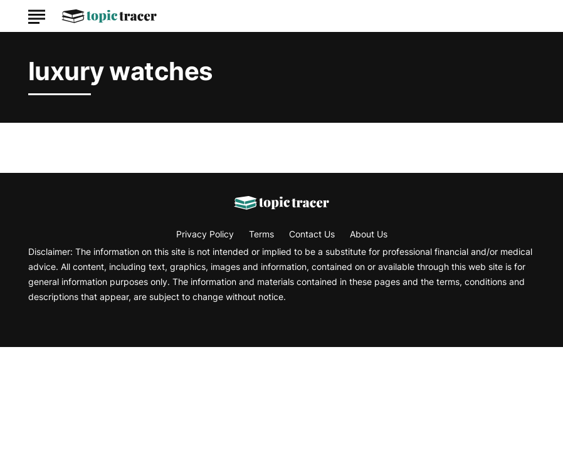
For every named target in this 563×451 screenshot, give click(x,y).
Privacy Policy (205, 234)
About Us (368, 234)
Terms (261, 234)
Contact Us (312, 234)
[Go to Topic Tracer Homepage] (109, 16)
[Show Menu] (36, 15)
